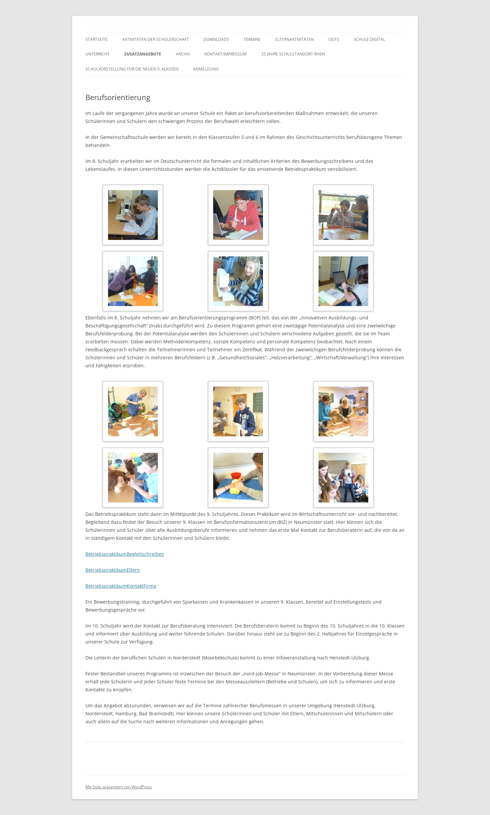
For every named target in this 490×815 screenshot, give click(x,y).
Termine (252, 39)
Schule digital (369, 39)
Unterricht (97, 54)
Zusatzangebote (142, 54)
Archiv (183, 54)
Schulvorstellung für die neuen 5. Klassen (132, 69)
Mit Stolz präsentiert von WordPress (118, 787)
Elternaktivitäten (294, 39)
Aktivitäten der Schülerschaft (155, 39)
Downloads (216, 39)
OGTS (333, 39)
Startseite (96, 39)
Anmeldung (206, 69)
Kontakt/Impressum (225, 54)
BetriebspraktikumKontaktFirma (120, 586)
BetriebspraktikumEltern (112, 570)
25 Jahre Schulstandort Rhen (293, 54)
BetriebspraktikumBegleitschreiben (124, 554)
